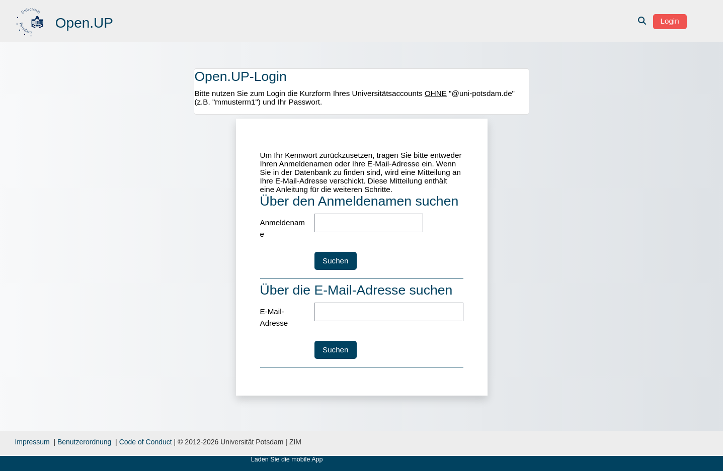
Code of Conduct (145, 442)
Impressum (32, 442)
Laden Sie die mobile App (287, 459)
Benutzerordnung (84, 442)
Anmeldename (282, 228)
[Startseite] (31, 20)
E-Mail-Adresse (274, 317)
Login (670, 21)
